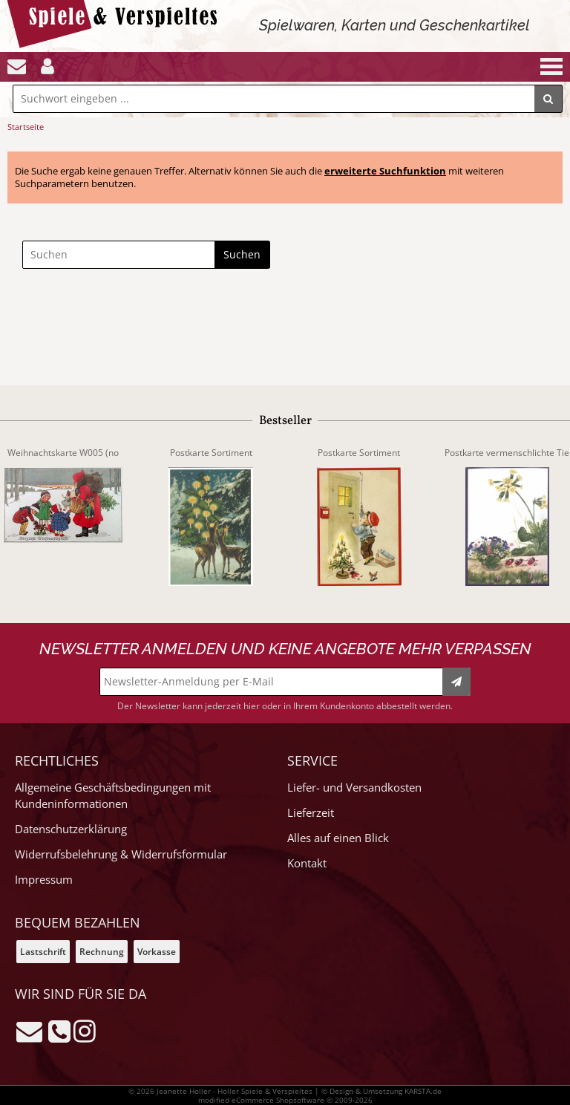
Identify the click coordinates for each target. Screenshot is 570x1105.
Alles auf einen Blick (338, 838)
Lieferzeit (310, 813)
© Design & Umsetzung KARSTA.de (381, 1091)
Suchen (242, 254)
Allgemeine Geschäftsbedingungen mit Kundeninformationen (113, 796)
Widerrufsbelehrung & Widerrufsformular (121, 854)
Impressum (44, 879)
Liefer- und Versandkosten (354, 787)
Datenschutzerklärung (71, 829)
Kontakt (307, 863)
